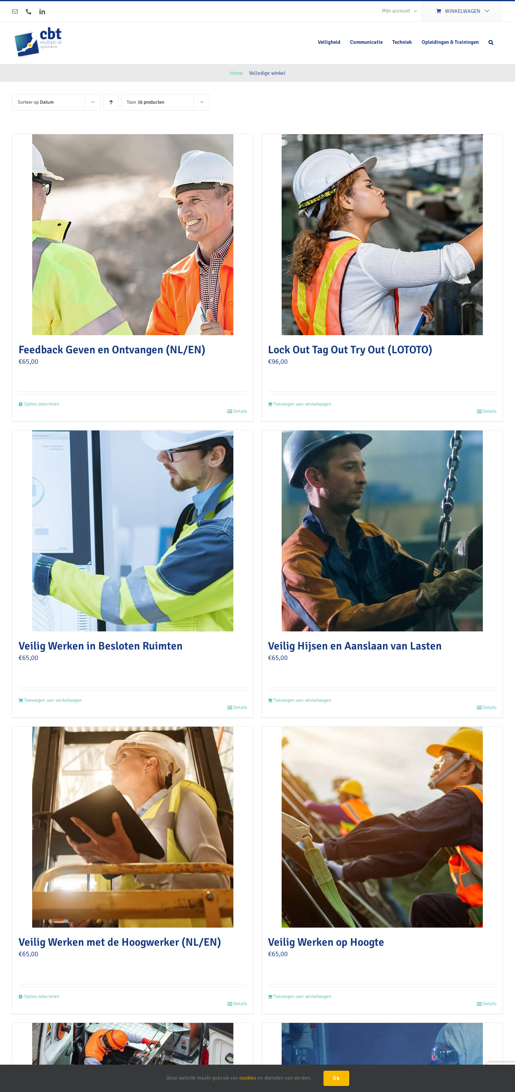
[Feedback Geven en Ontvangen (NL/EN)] (132, 234)
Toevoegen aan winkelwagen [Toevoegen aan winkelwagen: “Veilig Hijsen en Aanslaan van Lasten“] (303, 700)
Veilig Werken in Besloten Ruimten (101, 646)
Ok (336, 1078)
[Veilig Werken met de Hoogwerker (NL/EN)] (132, 827)
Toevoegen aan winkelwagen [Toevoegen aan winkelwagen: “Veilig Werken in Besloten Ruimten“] (53, 700)
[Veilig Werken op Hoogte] (382, 827)
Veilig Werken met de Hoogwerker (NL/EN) (120, 942)
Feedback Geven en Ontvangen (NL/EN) (112, 349)
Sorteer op (36, 102)
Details (240, 411)
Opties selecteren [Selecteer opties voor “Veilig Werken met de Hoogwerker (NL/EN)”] (42, 997)
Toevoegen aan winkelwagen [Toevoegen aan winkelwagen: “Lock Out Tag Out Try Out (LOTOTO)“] (303, 404)
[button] (490, 42)
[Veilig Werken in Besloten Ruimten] (132, 530)
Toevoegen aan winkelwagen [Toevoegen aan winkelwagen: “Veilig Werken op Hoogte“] (303, 997)
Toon (146, 102)
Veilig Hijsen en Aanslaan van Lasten (355, 646)
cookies (247, 1078)
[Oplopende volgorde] (111, 102)
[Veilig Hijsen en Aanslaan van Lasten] (382, 530)
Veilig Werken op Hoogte (326, 942)
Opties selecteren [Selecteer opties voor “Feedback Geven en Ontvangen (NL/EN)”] (42, 404)
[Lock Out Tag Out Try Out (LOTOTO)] (382, 234)
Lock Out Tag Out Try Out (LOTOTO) (350, 349)
